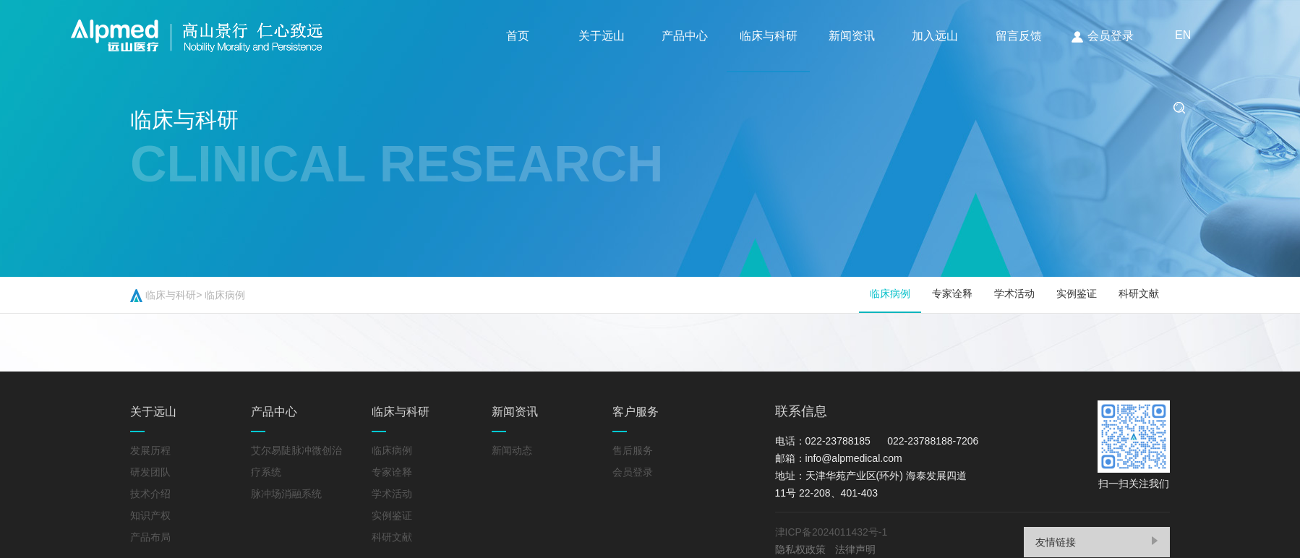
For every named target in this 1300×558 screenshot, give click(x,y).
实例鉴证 (1076, 293)
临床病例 (225, 295)
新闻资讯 (854, 36)
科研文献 (1139, 293)
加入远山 (938, 36)
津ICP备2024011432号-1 (834, 532)
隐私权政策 (800, 549)
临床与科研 (770, 36)
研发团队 (150, 472)
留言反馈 (1021, 36)
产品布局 (150, 537)
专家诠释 (952, 293)
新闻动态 (512, 450)
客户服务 (635, 411)
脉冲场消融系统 (286, 493)
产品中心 (686, 36)
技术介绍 (150, 493)
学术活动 (1014, 293)
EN (515, 106)
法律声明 (855, 549)
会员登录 (1105, 37)
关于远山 (601, 36)
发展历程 (150, 450)
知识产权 (150, 515)
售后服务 (632, 450)
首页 (517, 36)
